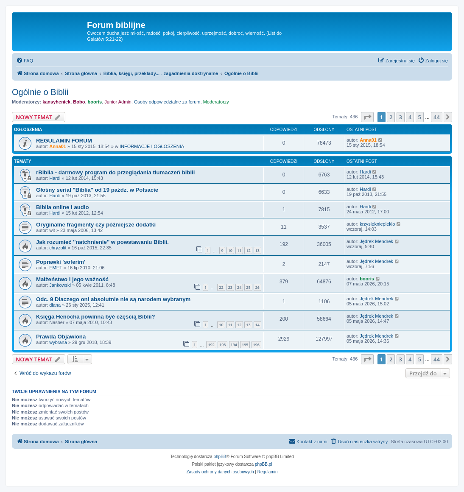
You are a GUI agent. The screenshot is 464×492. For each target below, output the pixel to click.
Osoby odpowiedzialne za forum (167, 101)
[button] (367, 117)
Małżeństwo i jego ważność (72, 279)
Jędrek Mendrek (376, 241)
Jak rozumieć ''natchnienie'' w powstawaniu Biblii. (102, 242)
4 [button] (409, 117)
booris (95, 101)
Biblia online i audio (62, 207)
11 (239, 250)
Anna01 (57, 146)
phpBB (220, 456)
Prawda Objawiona (61, 336)
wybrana (58, 342)
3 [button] (400, 117)
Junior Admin (117, 101)
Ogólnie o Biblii (40, 92)
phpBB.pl (263, 464)
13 (257, 250)
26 (257, 287)
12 (248, 250)
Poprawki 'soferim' (60, 262)
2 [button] (390, 117)
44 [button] (436, 117)
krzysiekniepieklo (377, 223)
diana (55, 305)
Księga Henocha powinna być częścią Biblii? (95, 316)
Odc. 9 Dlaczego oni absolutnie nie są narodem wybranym (113, 299)
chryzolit (57, 247)
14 (257, 324)
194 (234, 344)
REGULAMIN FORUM (64, 140)
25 (248, 287)
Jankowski (60, 285)
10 (230, 250)
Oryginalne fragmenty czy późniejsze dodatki (96, 224)
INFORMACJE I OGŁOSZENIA (152, 146)
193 (222, 344)
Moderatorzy (216, 101)
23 (230, 287)
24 (239, 287)
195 (245, 344)
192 (211, 344)
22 (221, 287)
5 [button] (419, 117)
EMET (55, 267)
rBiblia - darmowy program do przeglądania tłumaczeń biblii (115, 172)
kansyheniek (56, 101)
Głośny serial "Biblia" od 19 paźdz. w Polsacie (97, 190)
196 (256, 344)
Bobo (79, 101)
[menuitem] (24, 61)
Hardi (54, 178)
